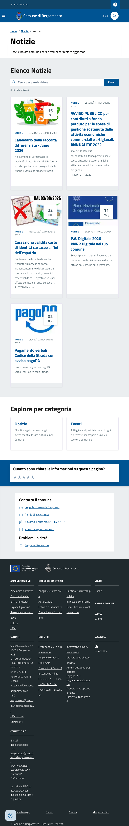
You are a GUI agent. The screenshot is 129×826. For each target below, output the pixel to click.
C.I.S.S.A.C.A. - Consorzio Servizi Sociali (50, 681)
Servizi (49, 812)
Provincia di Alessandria (50, 692)
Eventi (98, 619)
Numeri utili (16, 722)
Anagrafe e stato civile (50, 593)
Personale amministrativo (21, 615)
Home (13, 31)
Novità (25, 31)
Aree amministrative (21, 591)
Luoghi (98, 613)
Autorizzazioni (46, 602)
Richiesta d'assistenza (78, 699)
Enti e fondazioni (19, 602)
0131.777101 (18, 672)
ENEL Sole (44, 663)
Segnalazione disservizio (78, 682)
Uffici (13, 628)
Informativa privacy (77, 647)
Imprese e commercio (78, 602)
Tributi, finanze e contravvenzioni (78, 609)
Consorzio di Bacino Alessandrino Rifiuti (50, 671)
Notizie (19, 133)
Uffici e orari (17, 716)
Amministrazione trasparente (78, 669)
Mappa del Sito (101, 812)
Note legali (73, 652)
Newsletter (101, 651)
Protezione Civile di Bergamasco (50, 649)
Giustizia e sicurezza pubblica (79, 593)
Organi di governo (20, 607)
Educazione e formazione (50, 615)
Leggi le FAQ (73, 676)
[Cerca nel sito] (113, 16)
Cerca (111, 82)
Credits (73, 812)
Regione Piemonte (19, 4)
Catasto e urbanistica (50, 607)
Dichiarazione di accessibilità (78, 660)
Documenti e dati (19, 596)
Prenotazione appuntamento (78, 690)
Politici (14, 623)
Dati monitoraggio (20, 812)
